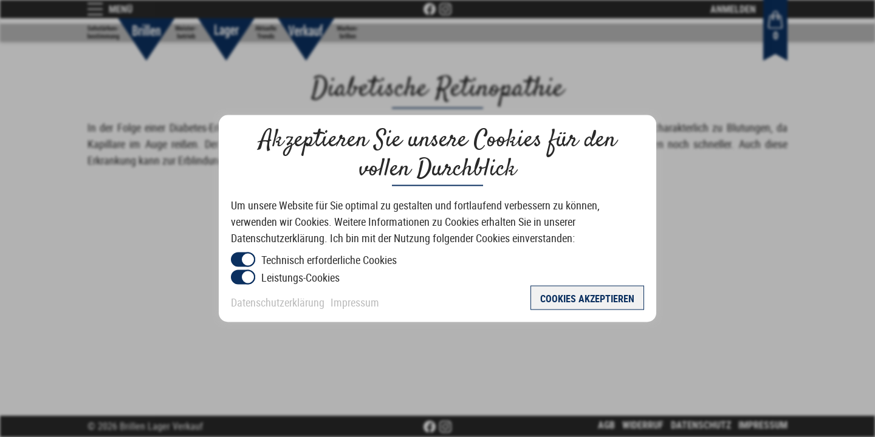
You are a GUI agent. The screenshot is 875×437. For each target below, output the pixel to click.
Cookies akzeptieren (587, 298)
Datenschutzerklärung (277, 302)
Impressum (355, 302)
